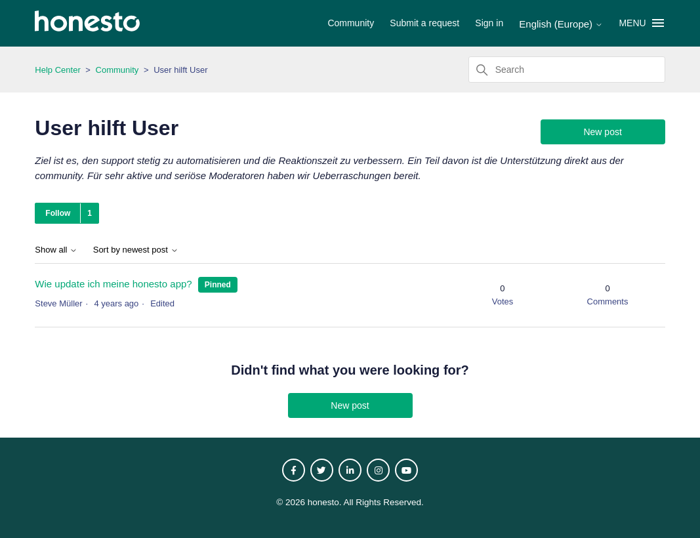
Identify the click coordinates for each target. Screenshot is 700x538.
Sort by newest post (135, 250)
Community (350, 23)
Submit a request (424, 23)
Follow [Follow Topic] (57, 213)
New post (602, 132)
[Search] (566, 69)
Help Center (57, 70)
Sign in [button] (489, 23)
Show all (56, 250)
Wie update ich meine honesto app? (113, 283)
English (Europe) (561, 24)
